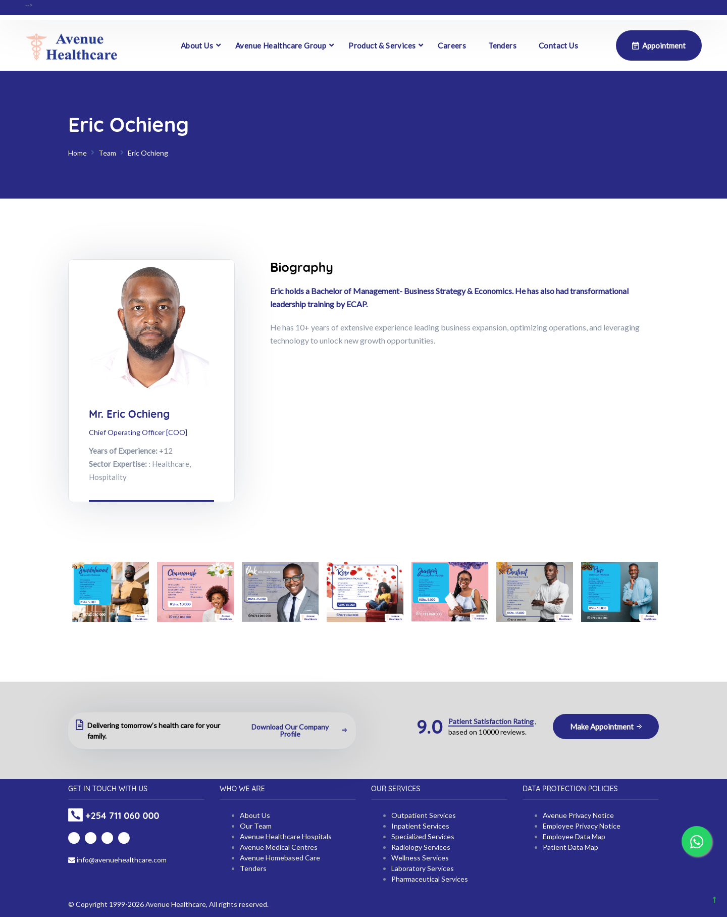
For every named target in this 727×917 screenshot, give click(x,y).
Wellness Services (420, 857)
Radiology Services (420, 847)
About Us (197, 45)
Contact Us (558, 45)
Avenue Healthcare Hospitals (286, 836)
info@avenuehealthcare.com (117, 859)
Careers (452, 45)
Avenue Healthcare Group (280, 45)
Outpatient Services (423, 815)
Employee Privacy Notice (581, 826)
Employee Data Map (574, 836)
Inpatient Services (420, 826)
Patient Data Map (570, 847)
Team (107, 153)
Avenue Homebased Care (280, 857)
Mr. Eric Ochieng (129, 413)
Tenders (502, 45)
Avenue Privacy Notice (578, 815)
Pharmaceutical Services (429, 879)
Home (77, 153)
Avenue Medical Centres (279, 847)
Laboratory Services (422, 868)
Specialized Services (422, 836)
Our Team (256, 826)
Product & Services (382, 45)
